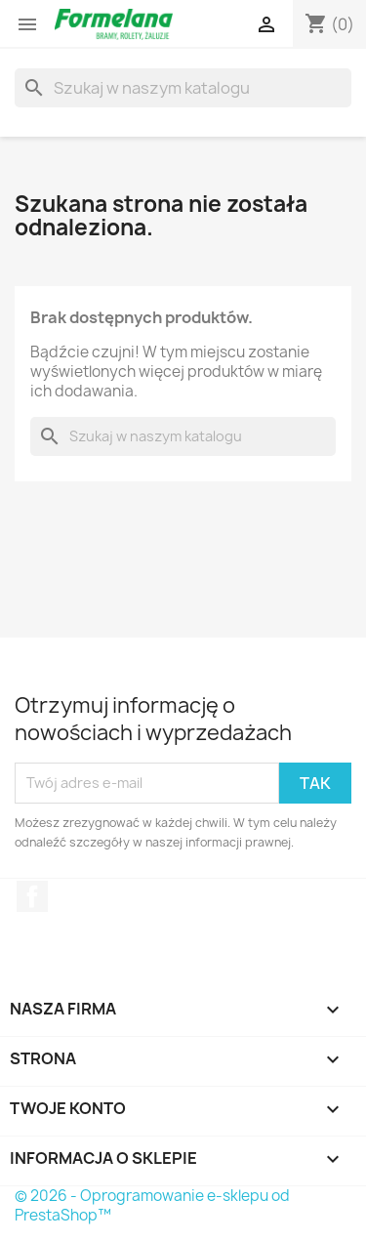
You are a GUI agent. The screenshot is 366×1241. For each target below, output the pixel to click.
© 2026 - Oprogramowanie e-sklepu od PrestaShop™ (152, 1205)
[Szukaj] (183, 87)
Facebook (32, 896)
